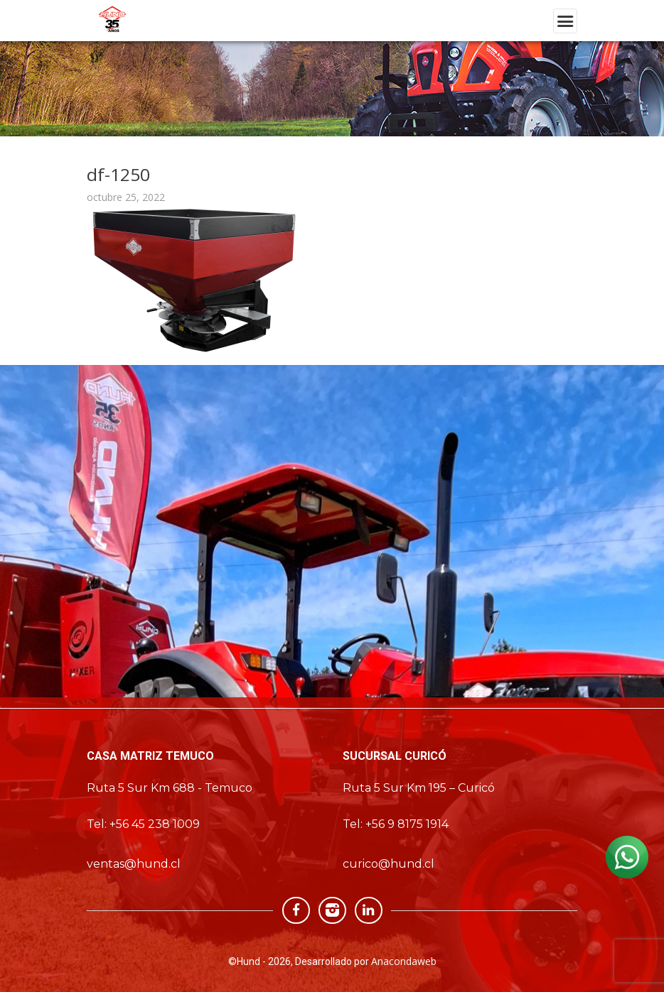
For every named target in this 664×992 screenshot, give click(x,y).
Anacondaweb (404, 961)
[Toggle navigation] (565, 21)
